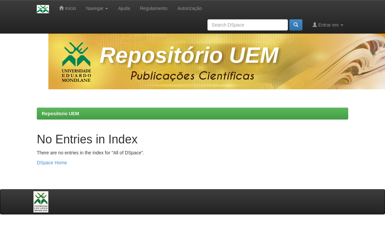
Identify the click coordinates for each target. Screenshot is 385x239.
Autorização (189, 8)
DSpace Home (52, 162)
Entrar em (327, 25)
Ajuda (124, 8)
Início (67, 8)
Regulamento (153, 8)
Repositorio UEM (60, 113)
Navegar (97, 8)
